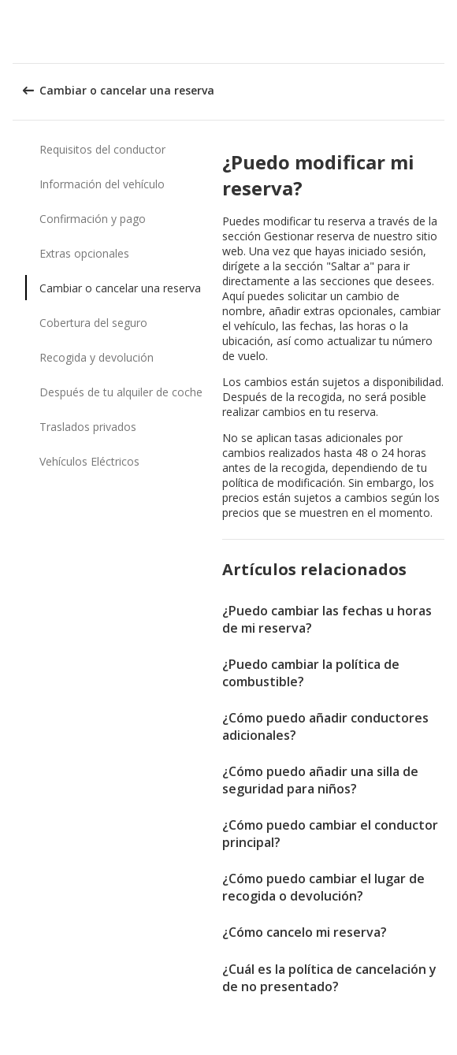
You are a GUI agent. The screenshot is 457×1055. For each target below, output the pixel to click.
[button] (439, 31)
